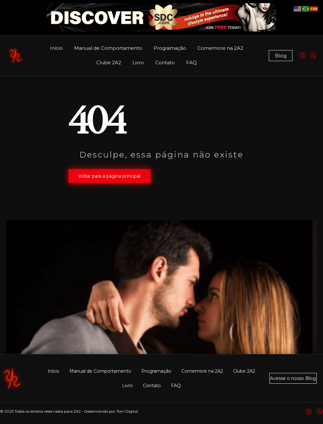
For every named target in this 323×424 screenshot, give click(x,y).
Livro (138, 63)
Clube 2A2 (108, 63)
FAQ (191, 63)
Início (56, 48)
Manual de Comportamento (108, 48)
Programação (170, 48)
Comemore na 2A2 (220, 48)
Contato (165, 63)
